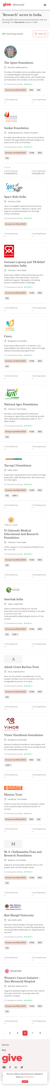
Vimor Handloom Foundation (23, 735)
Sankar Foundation (16, 128)
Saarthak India (13, 599)
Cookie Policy (29, 1077)
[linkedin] (16, 1067)
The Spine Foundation (18, 62)
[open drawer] (45, 5)
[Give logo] (25, 1058)
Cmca (8, 336)
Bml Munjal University (19, 915)
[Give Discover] (13, 5)
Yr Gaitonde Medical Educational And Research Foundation (21, 534)
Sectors (5, 1045)
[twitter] (22, 1067)
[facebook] (10, 1067)
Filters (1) (40, 34)
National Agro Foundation (21, 404)
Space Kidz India (15, 196)
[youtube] (4, 1067)
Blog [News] (4, 1050)
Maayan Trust (13, 794)
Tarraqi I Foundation (17, 465)
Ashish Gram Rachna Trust (21, 667)
